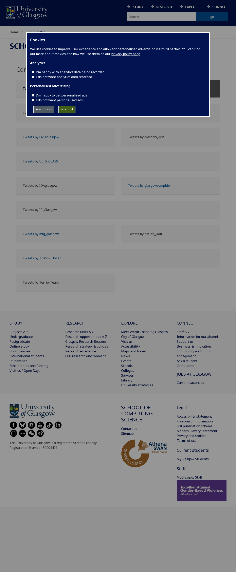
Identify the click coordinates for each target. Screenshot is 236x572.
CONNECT (186, 323)
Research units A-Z (79, 332)
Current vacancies (190, 382)
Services (127, 375)
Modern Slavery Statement (197, 431)
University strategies (137, 385)
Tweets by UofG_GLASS (40, 161)
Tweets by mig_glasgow (41, 234)
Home (14, 32)
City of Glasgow (133, 336)
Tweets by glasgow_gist (146, 137)
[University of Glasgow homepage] (26, 12)
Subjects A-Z (19, 332)
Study (138, 7)
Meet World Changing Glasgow (144, 332)
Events (126, 361)
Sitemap (127, 433)
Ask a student (187, 361)
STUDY (16, 323)
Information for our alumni (197, 336)
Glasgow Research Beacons (86, 341)
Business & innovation (194, 346)
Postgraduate (20, 341)
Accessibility (130, 346)
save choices (44, 109)
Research (164, 7)
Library (126, 380)
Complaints (185, 366)
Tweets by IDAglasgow (40, 185)
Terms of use (187, 440)
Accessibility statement (194, 416)
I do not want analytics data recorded (64, 77)
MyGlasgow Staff (189, 477)
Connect (220, 7)
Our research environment (85, 356)
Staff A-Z (183, 332)
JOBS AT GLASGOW (194, 374)
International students (27, 356)
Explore (192, 7)
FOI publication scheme (195, 426)
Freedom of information (195, 421)
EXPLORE (129, 323)
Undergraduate (21, 336)
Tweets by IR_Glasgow (40, 209)
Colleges (127, 370)
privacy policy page (125, 54)
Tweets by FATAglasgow (41, 137)
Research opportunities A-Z (86, 336)
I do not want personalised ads (59, 100)
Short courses (20, 351)
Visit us (126, 341)
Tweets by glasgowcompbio (149, 185)
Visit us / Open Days (25, 370)
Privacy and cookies (191, 436)
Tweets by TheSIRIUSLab (42, 258)
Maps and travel (133, 351)
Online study (19, 346)
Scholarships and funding (29, 366)
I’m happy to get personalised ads (61, 95)
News (125, 356)
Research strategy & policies (86, 346)
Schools (127, 366)
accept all (67, 109)
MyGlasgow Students (193, 459)
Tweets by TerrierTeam (41, 282)
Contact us (129, 428)
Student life (18, 361)
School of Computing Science (137, 413)
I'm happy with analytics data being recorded (70, 72)
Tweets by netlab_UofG (145, 234)
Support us (185, 341)
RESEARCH (75, 323)
